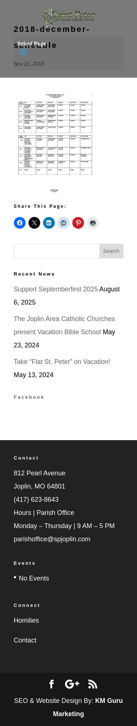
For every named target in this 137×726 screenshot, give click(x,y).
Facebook (29, 397)
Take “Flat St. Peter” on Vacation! (62, 361)
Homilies (26, 620)
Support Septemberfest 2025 (56, 289)
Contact (25, 640)
